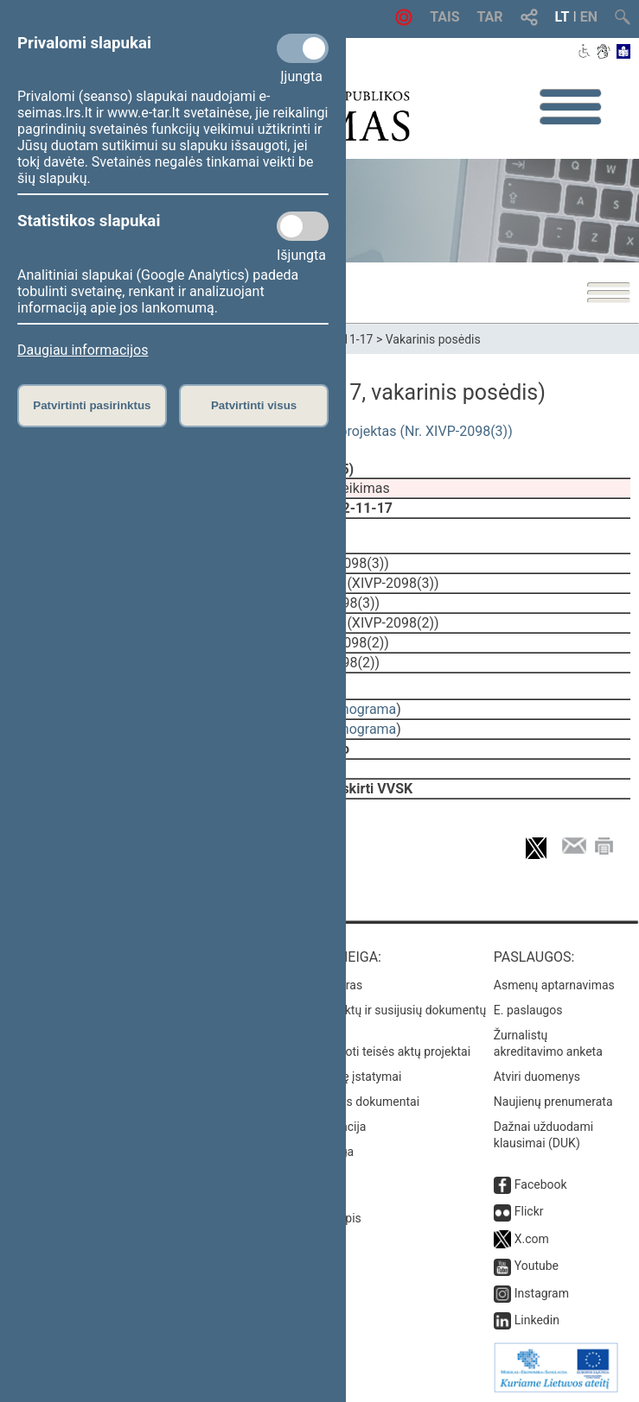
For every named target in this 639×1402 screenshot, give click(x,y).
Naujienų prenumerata (553, 1101)
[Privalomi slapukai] (303, 48)
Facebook (540, 1184)
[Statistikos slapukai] (303, 226)
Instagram (541, 1293)
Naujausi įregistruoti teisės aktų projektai (360, 1051)
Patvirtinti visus (254, 405)
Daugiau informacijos (82, 350)
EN (588, 17)
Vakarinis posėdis (433, 339)
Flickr (529, 1211)
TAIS (444, 17)
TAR (490, 17)
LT (562, 17)
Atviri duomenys (537, 1076)
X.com (531, 1239)
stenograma (359, 709)
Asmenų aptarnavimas (554, 985)
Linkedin (536, 1320)
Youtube (536, 1266)
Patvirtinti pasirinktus (91, 405)
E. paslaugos (528, 1010)
